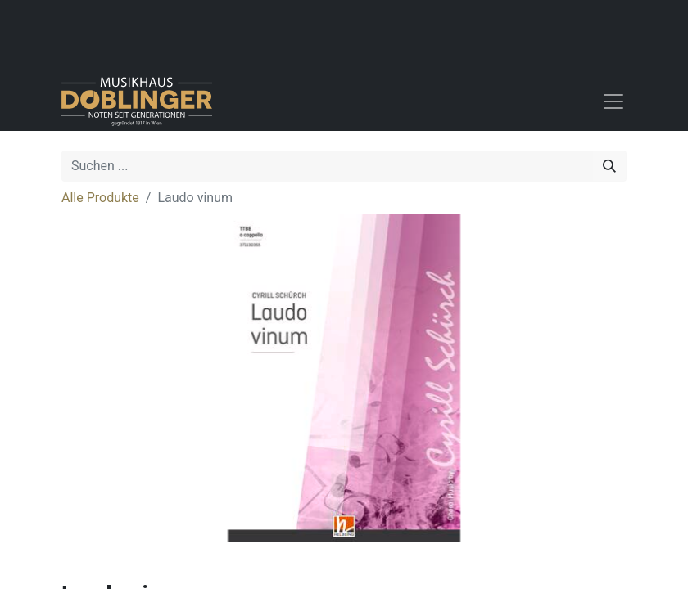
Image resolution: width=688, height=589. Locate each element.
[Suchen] (609, 166)
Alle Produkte (100, 197)
